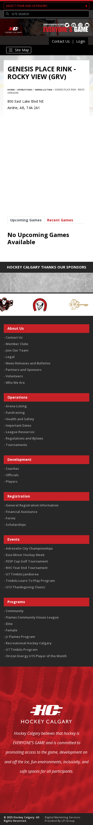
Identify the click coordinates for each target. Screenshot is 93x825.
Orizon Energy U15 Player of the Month (36, 656)
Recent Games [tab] (60, 220)
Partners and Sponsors (23, 369)
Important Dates (18, 425)
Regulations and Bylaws (24, 438)
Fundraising (15, 412)
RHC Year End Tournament (27, 567)
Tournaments (16, 444)
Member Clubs (17, 344)
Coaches (12, 468)
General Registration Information (32, 505)
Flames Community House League (32, 617)
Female (11, 630)
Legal (10, 356)
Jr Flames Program (20, 636)
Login (80, 41)
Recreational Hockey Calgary (29, 643)
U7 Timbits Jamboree (22, 574)
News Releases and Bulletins (28, 363)
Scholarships (16, 524)
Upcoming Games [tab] (26, 220)
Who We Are (15, 382)
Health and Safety (20, 419)
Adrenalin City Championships (29, 548)
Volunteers (14, 376)
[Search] (49, 14)
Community (15, 611)
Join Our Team (17, 350)
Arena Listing (43, 89)
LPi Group (68, 821)
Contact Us (61, 41)
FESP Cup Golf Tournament (27, 561)
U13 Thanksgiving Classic (25, 587)
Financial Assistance (21, 511)
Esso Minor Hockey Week (25, 555)
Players (11, 481)
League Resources (20, 432)
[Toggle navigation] (18, 50)
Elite (9, 623)
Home (11, 89)
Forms (10, 518)
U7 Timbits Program (21, 649)
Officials (12, 475)
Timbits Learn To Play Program (30, 580)
